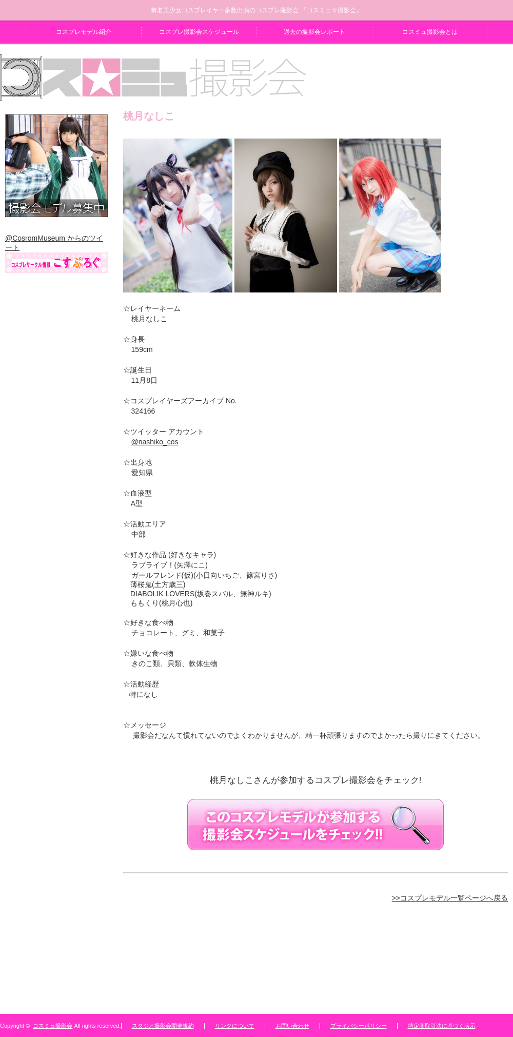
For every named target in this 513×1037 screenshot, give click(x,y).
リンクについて (234, 1026)
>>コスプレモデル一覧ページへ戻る (450, 898)
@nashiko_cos (155, 442)
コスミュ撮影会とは (430, 31)
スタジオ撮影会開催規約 (163, 1026)
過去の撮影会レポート (314, 31)
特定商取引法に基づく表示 (442, 1026)
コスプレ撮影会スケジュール (199, 31)
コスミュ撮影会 (52, 1026)
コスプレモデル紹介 (83, 31)
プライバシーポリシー (358, 1026)
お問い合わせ (292, 1026)
